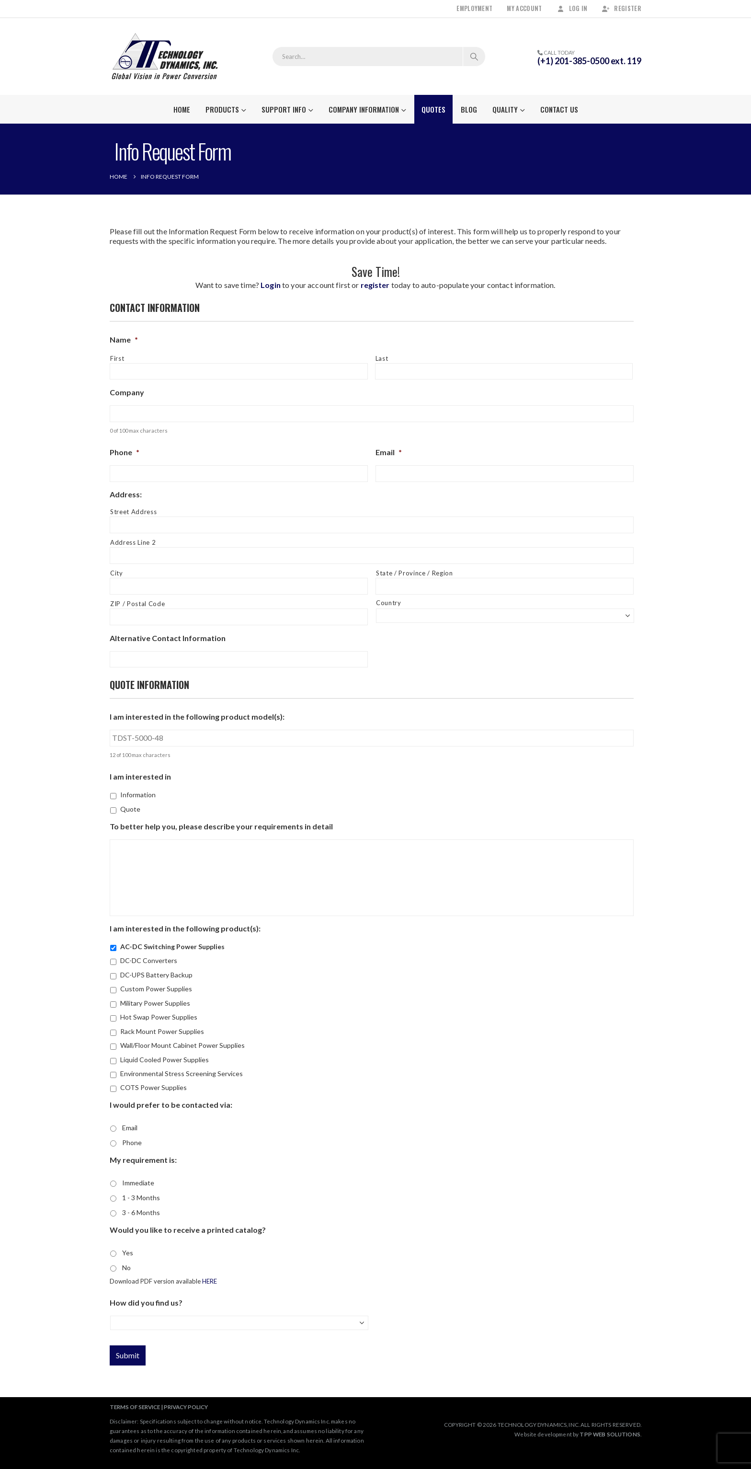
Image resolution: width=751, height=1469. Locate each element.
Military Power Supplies (155, 1003)
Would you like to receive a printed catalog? (188, 1229)
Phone (124, 452)
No (126, 1267)
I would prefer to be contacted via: (171, 1104)
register (375, 284)
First (117, 358)
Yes (127, 1253)
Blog (469, 109)
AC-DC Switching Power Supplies (172, 946)
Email (389, 452)
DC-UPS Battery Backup (156, 975)
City (116, 573)
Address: (126, 494)
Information (138, 795)
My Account (524, 8)
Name (124, 339)
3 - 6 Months (141, 1212)
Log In (572, 8)
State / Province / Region (414, 573)
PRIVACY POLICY (186, 1406)
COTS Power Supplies (153, 1087)
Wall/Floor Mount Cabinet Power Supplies (182, 1045)
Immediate (138, 1183)
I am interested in (140, 776)
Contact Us (559, 109)
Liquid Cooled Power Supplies (164, 1060)
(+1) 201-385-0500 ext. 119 (589, 61)
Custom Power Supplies (156, 989)
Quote (130, 809)
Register (621, 8)
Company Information (364, 109)
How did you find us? (146, 1302)
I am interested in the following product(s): (185, 928)
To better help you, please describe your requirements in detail (221, 826)
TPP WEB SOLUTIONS (610, 1434)
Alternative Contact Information (168, 638)
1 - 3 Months (141, 1198)
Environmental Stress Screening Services (181, 1073)
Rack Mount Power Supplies (162, 1031)
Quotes (433, 109)
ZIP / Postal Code (137, 604)
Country (388, 603)
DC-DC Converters (148, 960)
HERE (209, 1281)
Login (271, 284)
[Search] (474, 56)
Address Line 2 (133, 542)
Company (127, 392)
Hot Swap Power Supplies (158, 1017)
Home (181, 109)
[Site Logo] (165, 56)
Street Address (133, 512)
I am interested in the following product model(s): (197, 716)
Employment (474, 8)
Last (382, 358)
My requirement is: (143, 1159)
